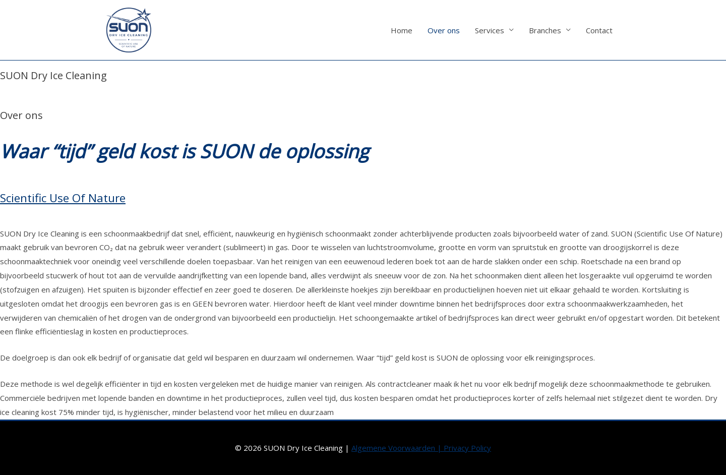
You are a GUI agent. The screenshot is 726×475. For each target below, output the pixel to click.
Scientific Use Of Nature (63, 198)
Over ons (444, 30)
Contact (599, 30)
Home (401, 30)
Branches (545, 30)
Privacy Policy (467, 448)
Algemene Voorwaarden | (397, 448)
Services (489, 30)
